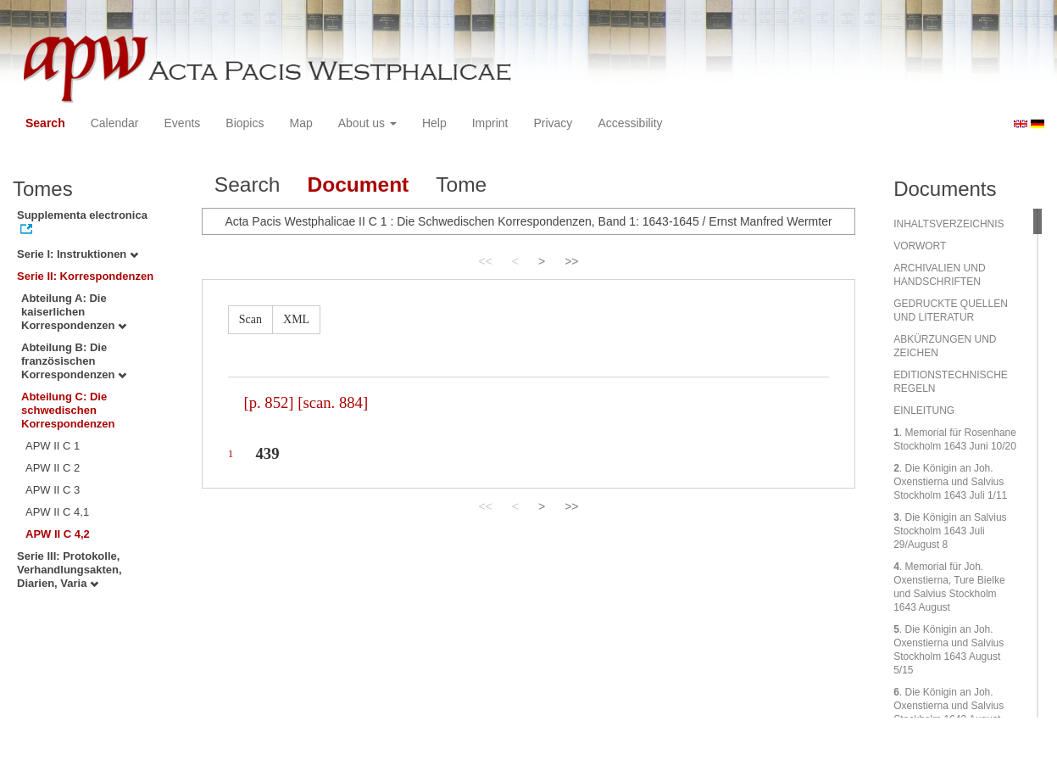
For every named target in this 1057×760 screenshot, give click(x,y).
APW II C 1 (52, 445)
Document (358, 184)
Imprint (490, 123)
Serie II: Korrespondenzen (85, 276)
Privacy (552, 123)
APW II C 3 (52, 489)
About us (367, 123)
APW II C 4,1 (57, 512)
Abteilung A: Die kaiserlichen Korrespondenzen (73, 312)
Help (434, 123)
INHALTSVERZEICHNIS (948, 224)
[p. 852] (268, 402)
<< (485, 261)
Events (182, 123)
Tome (461, 184)
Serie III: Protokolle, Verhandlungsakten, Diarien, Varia (69, 570)
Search (45, 123)
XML (296, 319)
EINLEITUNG (923, 410)
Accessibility (630, 123)
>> (571, 261)
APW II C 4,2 (57, 534)
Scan (250, 319)
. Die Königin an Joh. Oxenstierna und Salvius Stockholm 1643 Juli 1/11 (950, 481)
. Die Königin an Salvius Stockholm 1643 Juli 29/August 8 (949, 530)
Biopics (244, 123)
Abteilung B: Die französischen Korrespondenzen (73, 361)
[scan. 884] (333, 402)
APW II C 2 (52, 467)
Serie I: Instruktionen (77, 254)
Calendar (115, 123)
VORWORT (919, 246)
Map (300, 123)
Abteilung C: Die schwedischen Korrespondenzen (68, 410)
